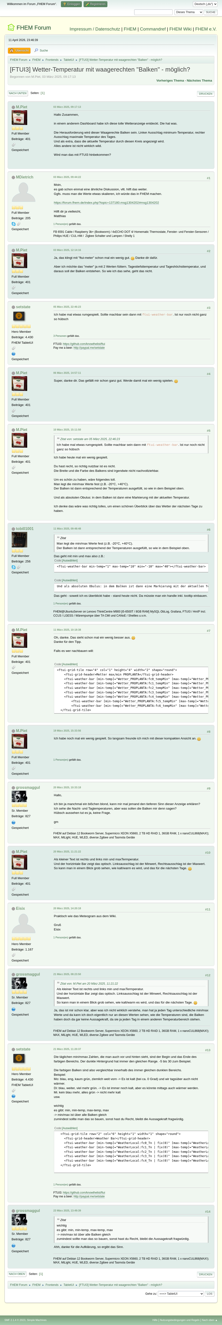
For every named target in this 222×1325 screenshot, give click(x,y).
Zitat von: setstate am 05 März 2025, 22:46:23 (90, 439)
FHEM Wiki (180, 28)
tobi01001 (25, 529)
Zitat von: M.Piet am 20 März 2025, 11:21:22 (89, 983)
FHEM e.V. (206, 28)
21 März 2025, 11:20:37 (67, 1049)
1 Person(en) (60, 224)
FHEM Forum (33, 27)
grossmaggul (28, 787)
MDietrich (24, 177)
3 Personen (60, 335)
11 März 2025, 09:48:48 (67, 528)
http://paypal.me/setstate (89, 347)
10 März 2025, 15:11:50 (67, 429)
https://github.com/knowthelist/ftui (84, 344)
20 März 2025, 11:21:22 (67, 851)
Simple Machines (37, 1320)
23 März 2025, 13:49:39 (67, 1210)
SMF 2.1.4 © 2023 (15, 1320)
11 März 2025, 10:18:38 (67, 629)
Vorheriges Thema (170, 80)
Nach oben (17, 1274)
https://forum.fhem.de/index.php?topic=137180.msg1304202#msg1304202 (106, 202)
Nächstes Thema (199, 80)
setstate (23, 307)
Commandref (153, 28)
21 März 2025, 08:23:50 (67, 974)
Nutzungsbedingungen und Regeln (180, 1320)
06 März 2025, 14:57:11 (67, 372)
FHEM (130, 28)
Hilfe (155, 1320)
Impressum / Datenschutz (95, 28)
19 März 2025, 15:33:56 (67, 730)
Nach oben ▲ (210, 1320)
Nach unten (17, 93)
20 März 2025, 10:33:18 (67, 787)
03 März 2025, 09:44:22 (67, 177)
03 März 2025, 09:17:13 (67, 106)
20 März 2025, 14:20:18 (67, 908)
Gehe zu (150, 1293)
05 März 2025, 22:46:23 (67, 306)
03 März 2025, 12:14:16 (67, 250)
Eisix (20, 908)
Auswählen (70, 560)
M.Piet (21, 107)
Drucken (205, 93)
